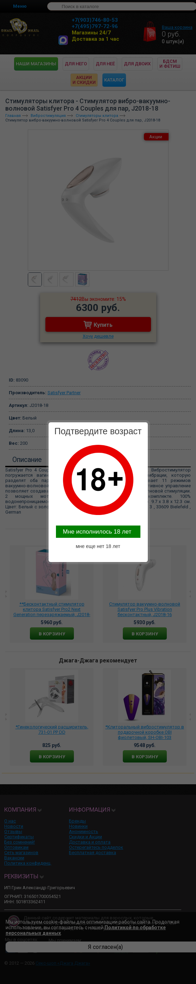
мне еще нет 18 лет (98, 546)
